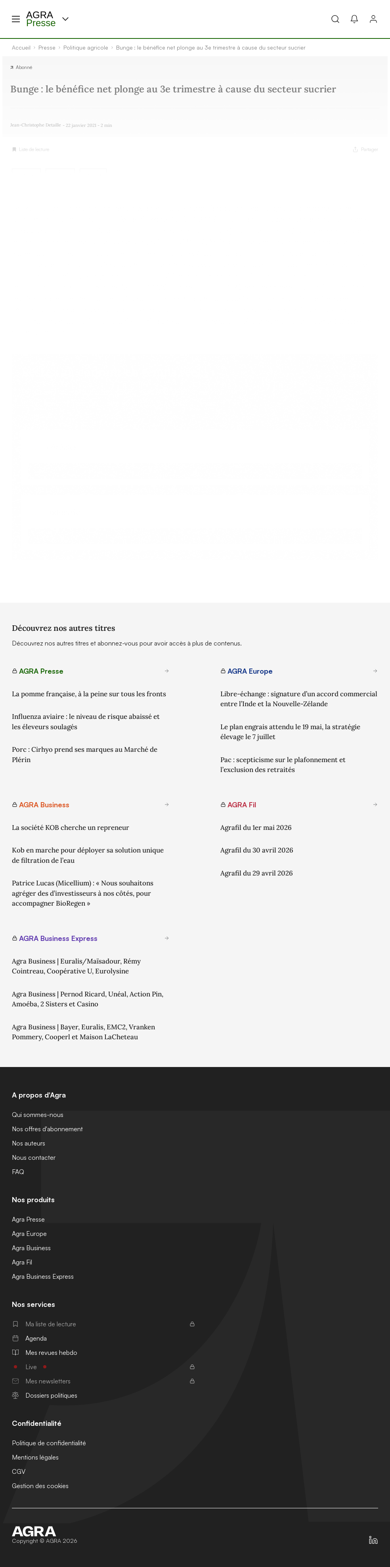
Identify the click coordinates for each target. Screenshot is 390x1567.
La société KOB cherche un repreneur (70, 827)
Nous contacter (33, 1157)
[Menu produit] (65, 19)
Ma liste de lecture (103, 1324)
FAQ (18, 1172)
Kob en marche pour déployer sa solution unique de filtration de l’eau (88, 855)
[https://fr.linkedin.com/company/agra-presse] (373, 1540)
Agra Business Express (43, 1276)
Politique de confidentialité (49, 1443)
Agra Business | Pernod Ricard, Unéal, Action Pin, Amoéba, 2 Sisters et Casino (87, 999)
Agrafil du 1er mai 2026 (256, 827)
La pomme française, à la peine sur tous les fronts (89, 694)
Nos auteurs (28, 1143)
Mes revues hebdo (44, 1352)
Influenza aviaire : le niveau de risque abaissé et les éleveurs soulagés (86, 721)
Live (103, 1367)
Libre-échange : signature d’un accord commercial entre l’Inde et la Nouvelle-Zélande (298, 699)
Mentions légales (35, 1457)
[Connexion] (373, 19)
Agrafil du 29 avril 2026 (256, 873)
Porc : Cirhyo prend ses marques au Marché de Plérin (84, 754)
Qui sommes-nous (37, 1115)
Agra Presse (28, 1219)
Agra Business (31, 1248)
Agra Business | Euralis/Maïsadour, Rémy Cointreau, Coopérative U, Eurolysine (76, 966)
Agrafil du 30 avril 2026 (256, 850)
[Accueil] (44, 1531)
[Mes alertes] (354, 19)
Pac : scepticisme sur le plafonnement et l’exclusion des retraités (283, 764)
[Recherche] (335, 19)
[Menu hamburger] (16, 19)
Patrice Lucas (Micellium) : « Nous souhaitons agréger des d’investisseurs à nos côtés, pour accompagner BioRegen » (82, 893)
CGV (18, 1471)
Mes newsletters (103, 1381)
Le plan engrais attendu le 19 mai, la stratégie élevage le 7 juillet (290, 731)
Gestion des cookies (40, 1486)
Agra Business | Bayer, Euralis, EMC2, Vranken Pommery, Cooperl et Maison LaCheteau (83, 1032)
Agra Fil (22, 1262)
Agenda (29, 1338)
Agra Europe (29, 1234)
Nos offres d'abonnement (47, 1129)
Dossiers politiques (44, 1395)
